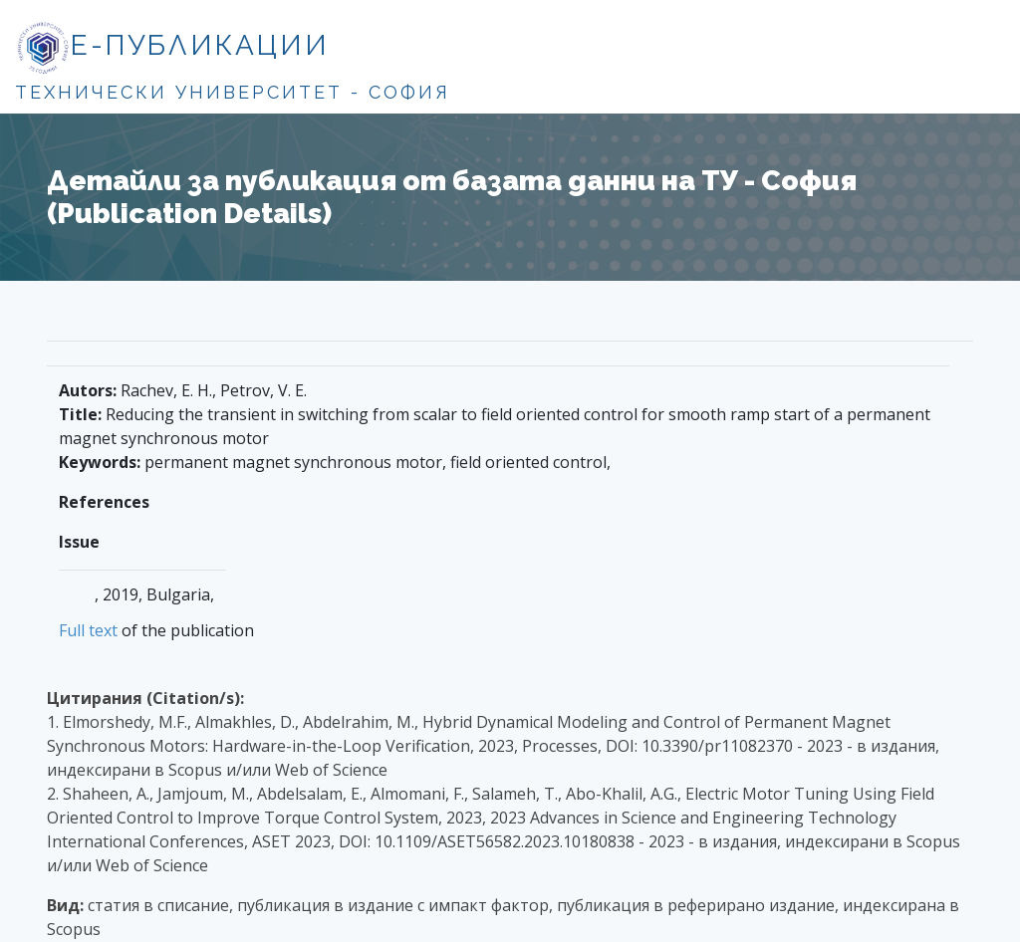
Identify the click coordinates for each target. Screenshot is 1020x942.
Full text (88, 630)
